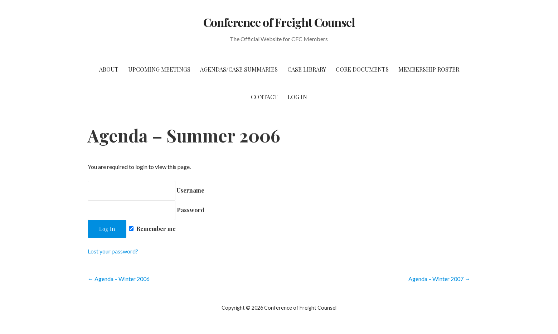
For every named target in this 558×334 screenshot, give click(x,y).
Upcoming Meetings (159, 69)
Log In (297, 97)
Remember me (152, 228)
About (108, 69)
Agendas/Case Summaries (239, 69)
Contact (264, 97)
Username (146, 190)
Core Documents (362, 69)
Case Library (306, 69)
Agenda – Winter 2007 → (439, 278)
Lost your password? (113, 251)
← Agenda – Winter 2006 (119, 278)
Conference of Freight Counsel (279, 22)
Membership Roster (428, 69)
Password (146, 210)
